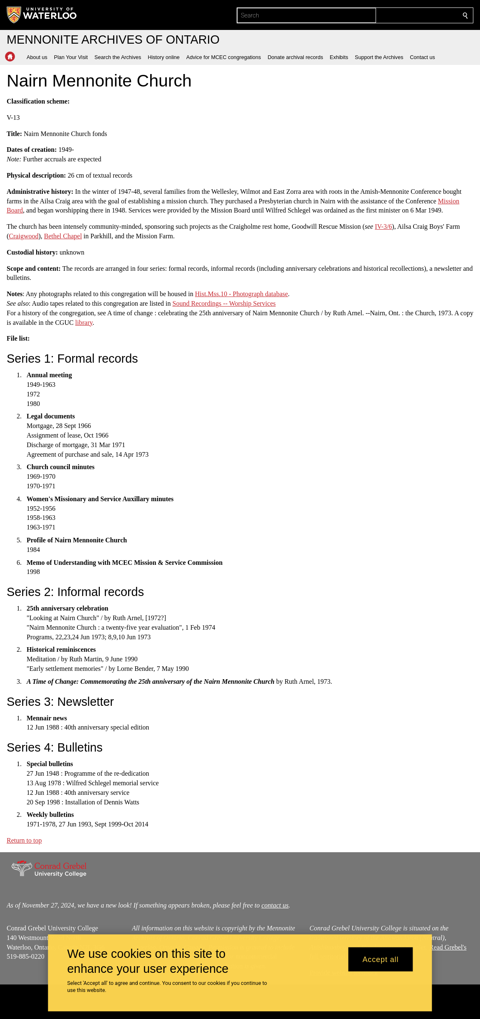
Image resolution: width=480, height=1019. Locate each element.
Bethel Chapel (63, 236)
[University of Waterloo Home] (42, 15)
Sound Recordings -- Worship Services (224, 303)
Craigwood (23, 236)
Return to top (24, 840)
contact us (274, 905)
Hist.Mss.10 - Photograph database (241, 293)
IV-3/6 (383, 226)
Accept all (380, 959)
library (84, 322)
